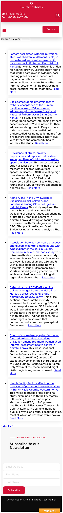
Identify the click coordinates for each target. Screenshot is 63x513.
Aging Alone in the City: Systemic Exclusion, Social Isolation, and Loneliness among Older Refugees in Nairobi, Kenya (33, 202)
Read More (42, 143)
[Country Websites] (31, 3)
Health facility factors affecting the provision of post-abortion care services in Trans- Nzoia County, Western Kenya (35, 386)
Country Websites (31, 7)
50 (9, 425)
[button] (58, 15)
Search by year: (11, 39)
